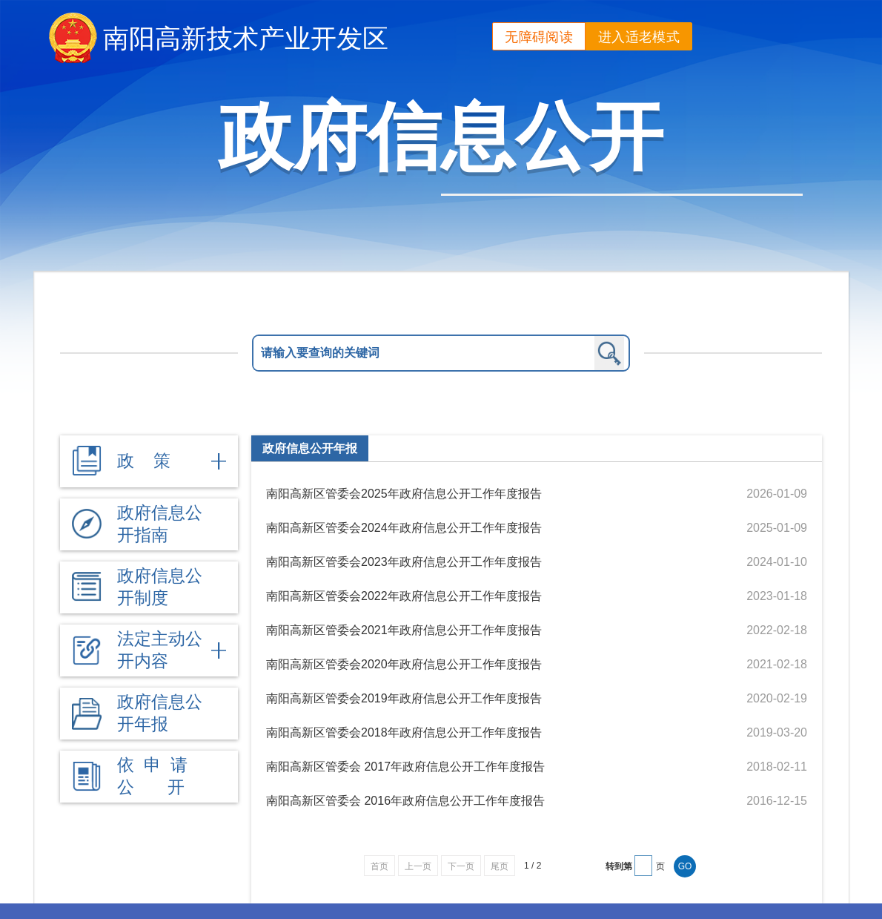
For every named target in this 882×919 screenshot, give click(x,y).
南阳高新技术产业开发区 (245, 38)
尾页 (499, 866)
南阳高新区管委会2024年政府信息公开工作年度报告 (404, 527)
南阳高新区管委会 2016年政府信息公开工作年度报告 (405, 800)
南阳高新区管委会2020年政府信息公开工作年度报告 (404, 664)
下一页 (461, 866)
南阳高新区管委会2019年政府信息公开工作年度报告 (404, 698)
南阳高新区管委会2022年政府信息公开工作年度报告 (404, 596)
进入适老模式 (639, 37)
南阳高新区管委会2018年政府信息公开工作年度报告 (404, 732)
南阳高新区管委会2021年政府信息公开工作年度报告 (404, 630)
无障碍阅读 (539, 37)
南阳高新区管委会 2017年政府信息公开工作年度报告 (405, 766)
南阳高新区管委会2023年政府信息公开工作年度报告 (404, 562)
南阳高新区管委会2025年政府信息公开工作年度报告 (404, 493)
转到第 (619, 866)
